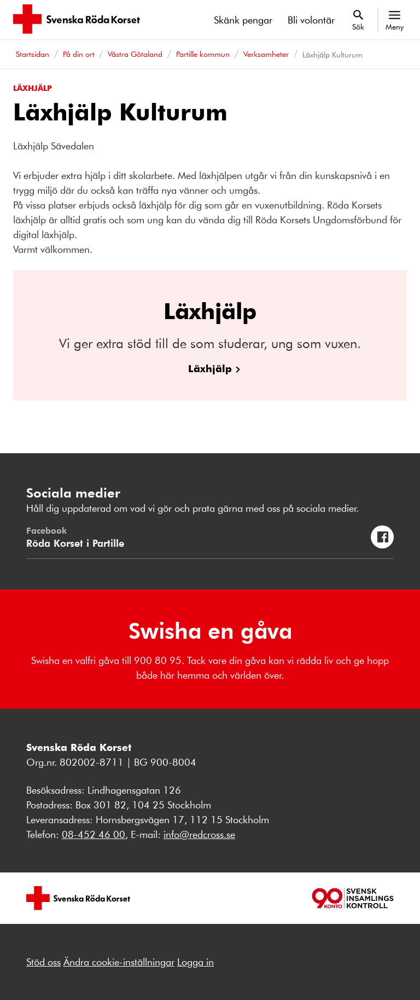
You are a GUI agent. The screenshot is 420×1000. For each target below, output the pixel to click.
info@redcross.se (199, 834)
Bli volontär (311, 19)
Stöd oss (43, 961)
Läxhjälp (210, 368)
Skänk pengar (243, 19)
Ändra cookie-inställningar (118, 961)
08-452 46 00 (93, 834)
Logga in (195, 961)
